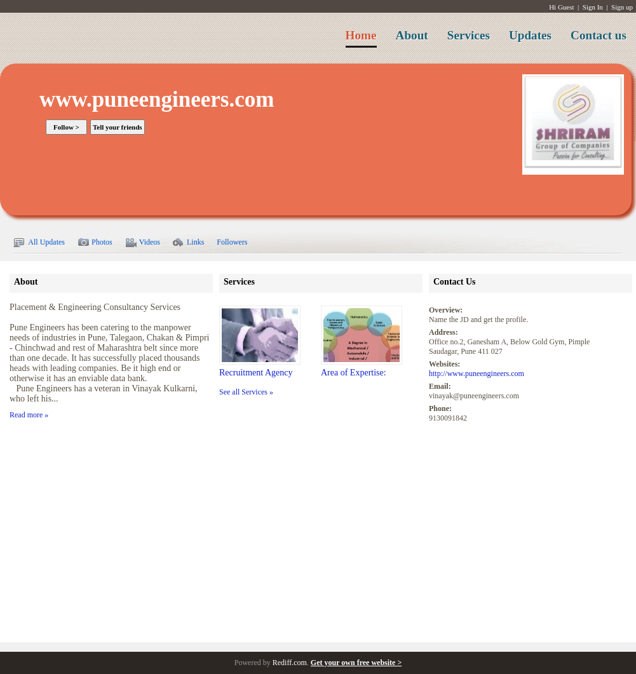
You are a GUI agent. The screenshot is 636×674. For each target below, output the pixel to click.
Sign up (622, 7)
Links (188, 243)
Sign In (593, 7)
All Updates (39, 243)
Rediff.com (290, 662)
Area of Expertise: (353, 372)
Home (361, 35)
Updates (530, 35)
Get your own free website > (356, 662)
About (412, 35)
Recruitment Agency (255, 372)
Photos (95, 243)
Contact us (598, 35)
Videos (142, 243)
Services (468, 35)
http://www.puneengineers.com (476, 373)
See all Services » (246, 392)
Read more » (29, 414)
